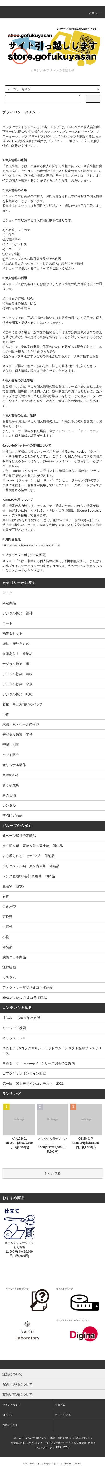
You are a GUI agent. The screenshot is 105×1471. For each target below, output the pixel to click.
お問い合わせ (10, 1424)
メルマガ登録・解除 (82, 1442)
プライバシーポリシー (56, 1442)
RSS (58, 1447)
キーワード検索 (14, 1028)
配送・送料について (61, 1438)
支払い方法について (36, 1438)
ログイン (7, 1414)
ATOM (66, 1447)
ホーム (17, 1438)
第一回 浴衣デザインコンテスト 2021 (33, 1083)
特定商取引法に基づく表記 (25, 1442)
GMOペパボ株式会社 (81, 127)
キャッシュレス (14, 1038)
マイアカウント (11, 1404)
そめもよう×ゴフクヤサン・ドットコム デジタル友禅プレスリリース (52, 1050)
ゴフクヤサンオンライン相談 (24, 1073)
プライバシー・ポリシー (64, 141)
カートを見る (63, 1414)
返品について (83, 1438)
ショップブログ (43, 1447)
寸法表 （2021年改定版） (22, 1018)
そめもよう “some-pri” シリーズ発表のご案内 (38, 1063)
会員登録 (60, 1404)
